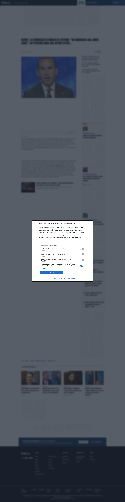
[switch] (82, 249)
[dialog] (62, 251)
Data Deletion (53, 278)
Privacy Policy (71, 278)
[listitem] (62, 245)
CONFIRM (52, 272)
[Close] (90, 223)
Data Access (62, 278)
